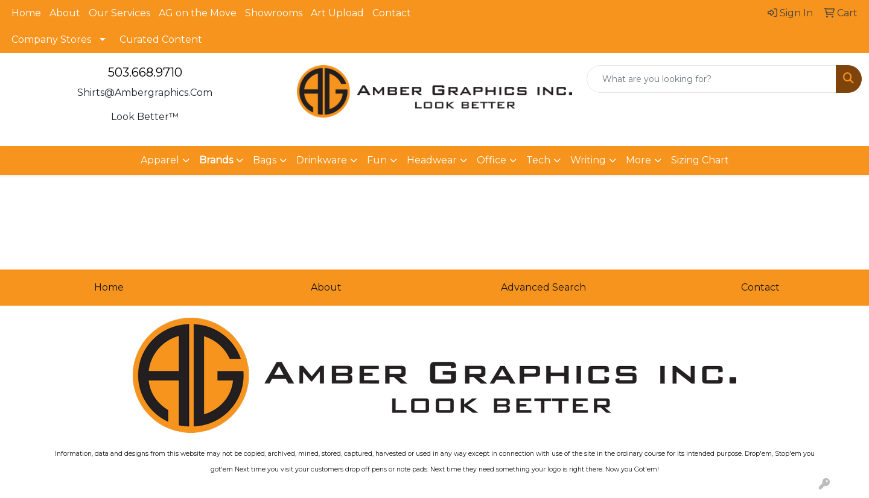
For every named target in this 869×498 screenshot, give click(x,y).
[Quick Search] (711, 79)
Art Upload (337, 13)
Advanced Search (543, 287)
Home (26, 13)
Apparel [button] (160, 160)
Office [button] (491, 160)
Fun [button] (377, 160)
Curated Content (160, 39)
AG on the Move (198, 13)
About (64, 13)
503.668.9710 (145, 72)
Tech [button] (538, 160)
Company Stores (51, 39)
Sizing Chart (700, 160)
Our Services (119, 13)
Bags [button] (264, 160)
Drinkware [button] (321, 160)
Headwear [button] (432, 160)
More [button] (638, 160)
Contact (391, 13)
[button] (221, 160)
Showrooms (273, 13)
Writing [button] (588, 160)
